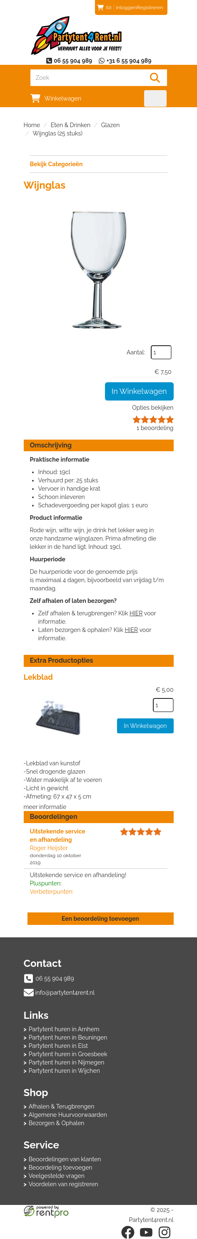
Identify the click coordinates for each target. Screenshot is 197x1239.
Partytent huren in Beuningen (68, 1037)
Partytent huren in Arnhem (64, 1029)
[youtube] (146, 1232)
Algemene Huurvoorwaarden (68, 1114)
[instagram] (164, 1232)
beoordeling (155, 428)
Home (32, 125)
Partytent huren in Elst (58, 1045)
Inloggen (126, 7)
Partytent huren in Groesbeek (68, 1054)
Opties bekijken (152, 407)
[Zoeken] (155, 77)
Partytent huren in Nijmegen (67, 1062)
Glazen (110, 125)
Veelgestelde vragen (57, 1176)
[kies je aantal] (163, 705)
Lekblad (38, 677)
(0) (104, 7)
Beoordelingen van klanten (65, 1159)
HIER (136, 613)
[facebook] (128, 1232)
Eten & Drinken (70, 125)
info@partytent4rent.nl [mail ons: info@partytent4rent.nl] (65, 992)
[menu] (155, 98)
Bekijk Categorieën (98, 163)
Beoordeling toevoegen (60, 1167)
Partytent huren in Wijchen (64, 1070)
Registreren (150, 7)
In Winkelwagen (139, 391)
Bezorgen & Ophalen (57, 1123)
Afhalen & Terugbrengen (62, 1106)
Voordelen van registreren (63, 1184)
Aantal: (136, 352)
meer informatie (45, 807)
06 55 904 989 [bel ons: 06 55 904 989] (55, 978)
